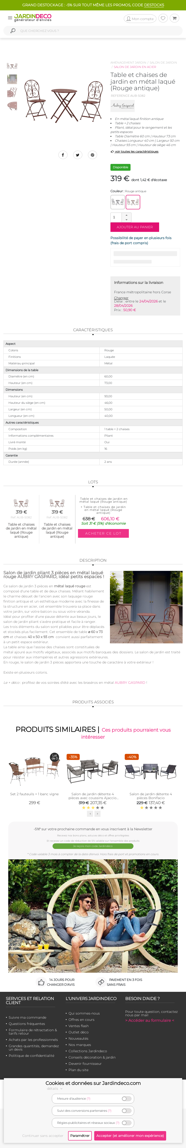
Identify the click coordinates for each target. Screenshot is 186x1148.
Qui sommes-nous (84, 1013)
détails (55, 1088)
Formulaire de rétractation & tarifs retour (33, 1031)
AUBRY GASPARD (129, 682)
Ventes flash (79, 1025)
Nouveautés (78, 1038)
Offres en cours (81, 1019)
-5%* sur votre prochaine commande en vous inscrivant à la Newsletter (93, 829)
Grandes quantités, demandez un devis (34, 1047)
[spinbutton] (120, 217)
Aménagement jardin (128, 62)
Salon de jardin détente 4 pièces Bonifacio (151, 796)
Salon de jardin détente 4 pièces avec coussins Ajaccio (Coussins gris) (92, 798)
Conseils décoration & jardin (92, 1057)
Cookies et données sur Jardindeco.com (93, 1083)
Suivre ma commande (27, 1017)
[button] (126, 215)
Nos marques (80, 1044)
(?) (88, 1098)
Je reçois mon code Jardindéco (93, 846)
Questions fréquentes (27, 1023)
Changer (121, 298)
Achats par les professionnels (33, 1039)
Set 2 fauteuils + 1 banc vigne (34, 794)
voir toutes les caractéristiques (134, 151)
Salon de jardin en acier (135, 67)
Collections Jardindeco (88, 1051)
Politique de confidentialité (31, 1055)
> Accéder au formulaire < (149, 1020)
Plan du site (78, 1069)
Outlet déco (79, 1032)
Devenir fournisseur (85, 1063)
